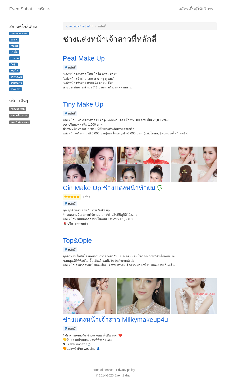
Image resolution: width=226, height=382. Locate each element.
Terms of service (102, 370)
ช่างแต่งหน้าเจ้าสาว (79, 26)
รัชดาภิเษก (16, 76)
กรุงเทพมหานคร (19, 33)
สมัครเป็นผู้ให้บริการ (196, 9)
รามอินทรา (16, 83)
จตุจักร (14, 39)
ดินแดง (14, 45)
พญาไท (14, 70)
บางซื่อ (14, 52)
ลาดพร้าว (15, 89)
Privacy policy (125, 370)
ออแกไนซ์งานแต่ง (19, 122)
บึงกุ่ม (13, 64)
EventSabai (20, 8)
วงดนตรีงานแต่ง (19, 115)
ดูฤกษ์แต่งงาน (17, 108)
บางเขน (15, 58)
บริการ (44, 9)
